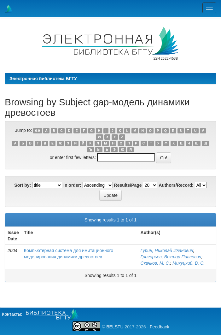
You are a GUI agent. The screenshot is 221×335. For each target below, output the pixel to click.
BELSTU (114, 326)
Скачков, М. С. (155, 263)
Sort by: (22, 185)
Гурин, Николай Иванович (167, 250)
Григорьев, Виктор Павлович (171, 256)
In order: (72, 185)
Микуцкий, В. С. (188, 263)
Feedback (159, 326)
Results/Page (128, 185)
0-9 (37, 130)
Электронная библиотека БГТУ (43, 78)
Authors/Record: (176, 185)
